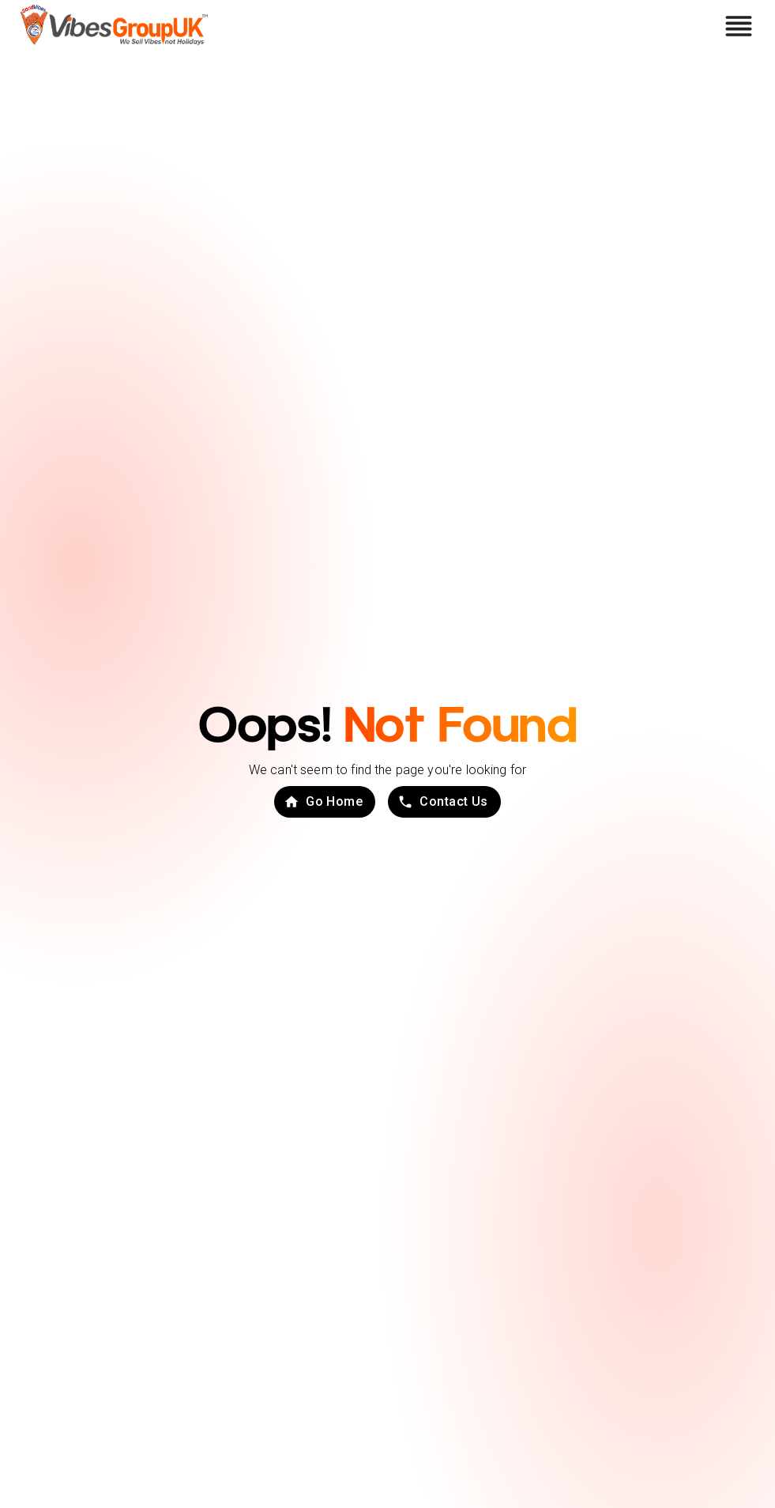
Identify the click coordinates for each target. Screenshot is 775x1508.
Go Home (323, 802)
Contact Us (442, 802)
